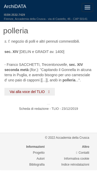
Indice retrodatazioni (75, 164)
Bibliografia (36, 164)
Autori (40, 158)
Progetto (38, 152)
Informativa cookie (76, 158)
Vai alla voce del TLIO (30, 92)
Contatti (82, 152)
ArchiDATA (15, 6)
